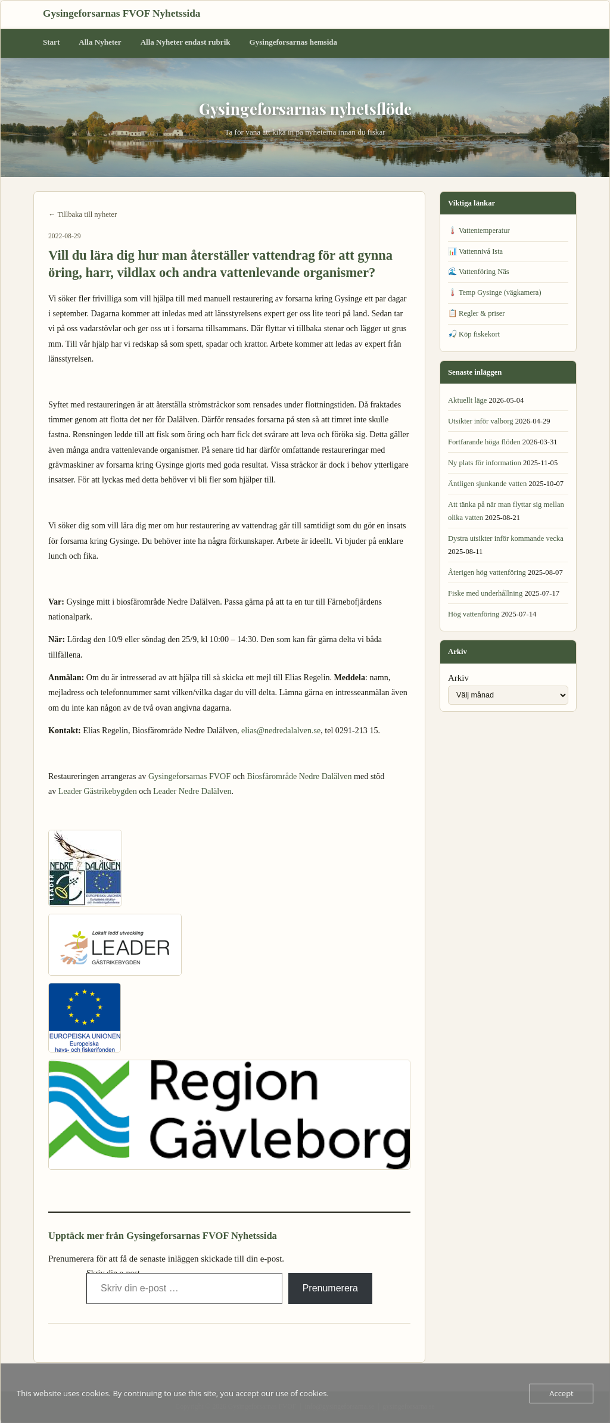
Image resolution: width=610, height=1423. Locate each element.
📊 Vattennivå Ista (475, 251)
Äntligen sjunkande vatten (487, 483)
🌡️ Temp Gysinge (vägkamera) (494, 292)
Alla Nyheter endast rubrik (186, 42)
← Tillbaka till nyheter (82, 214)
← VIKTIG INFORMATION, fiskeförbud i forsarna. (129, 1341)
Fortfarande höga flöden (484, 442)
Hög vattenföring (473, 614)
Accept (561, 1393)
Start (51, 42)
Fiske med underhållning (485, 593)
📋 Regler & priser (476, 313)
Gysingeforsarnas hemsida (294, 42)
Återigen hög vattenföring (487, 572)
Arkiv (458, 678)
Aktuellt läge (467, 400)
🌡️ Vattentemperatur (479, 230)
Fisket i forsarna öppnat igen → (362, 1341)
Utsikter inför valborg (480, 421)
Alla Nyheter (100, 42)
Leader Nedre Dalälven (192, 791)
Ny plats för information (484, 463)
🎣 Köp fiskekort (474, 334)
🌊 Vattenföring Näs (478, 271)
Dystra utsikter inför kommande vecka (506, 538)
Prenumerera (330, 1288)
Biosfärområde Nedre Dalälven (299, 776)
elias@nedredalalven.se (280, 730)
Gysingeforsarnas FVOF (189, 776)
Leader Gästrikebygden (97, 791)
